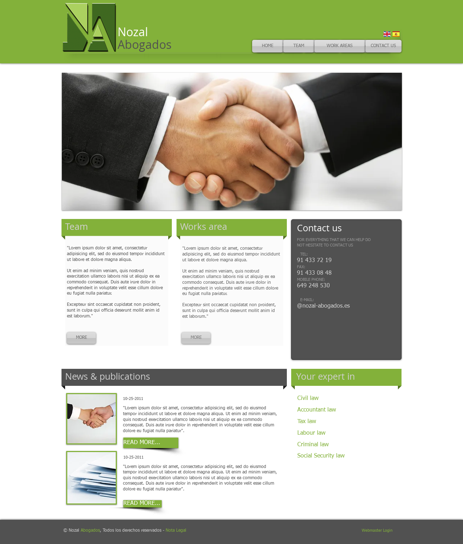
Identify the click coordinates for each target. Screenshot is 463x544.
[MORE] (81, 338)
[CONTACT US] (383, 46)
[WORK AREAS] (339, 46)
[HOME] (267, 46)
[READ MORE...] (150, 443)
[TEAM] (298, 46)
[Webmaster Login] (377, 531)
